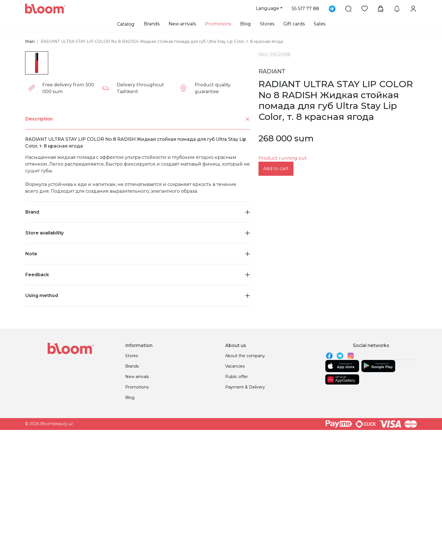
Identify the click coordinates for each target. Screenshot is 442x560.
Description (137, 239)
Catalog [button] (125, 24)
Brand (137, 332)
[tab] (137, 239)
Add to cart (276, 168)
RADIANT (271, 71)
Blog (245, 24)
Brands (152, 24)
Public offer (236, 496)
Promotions (218, 24)
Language (267, 8)
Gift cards (294, 24)
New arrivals (182, 24)
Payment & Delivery (245, 507)
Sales (319, 24)
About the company (245, 475)
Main (30, 41)
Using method (137, 415)
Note (137, 373)
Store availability (137, 352)
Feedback (137, 394)
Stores (267, 24)
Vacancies (235, 486)
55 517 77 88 (305, 8)
